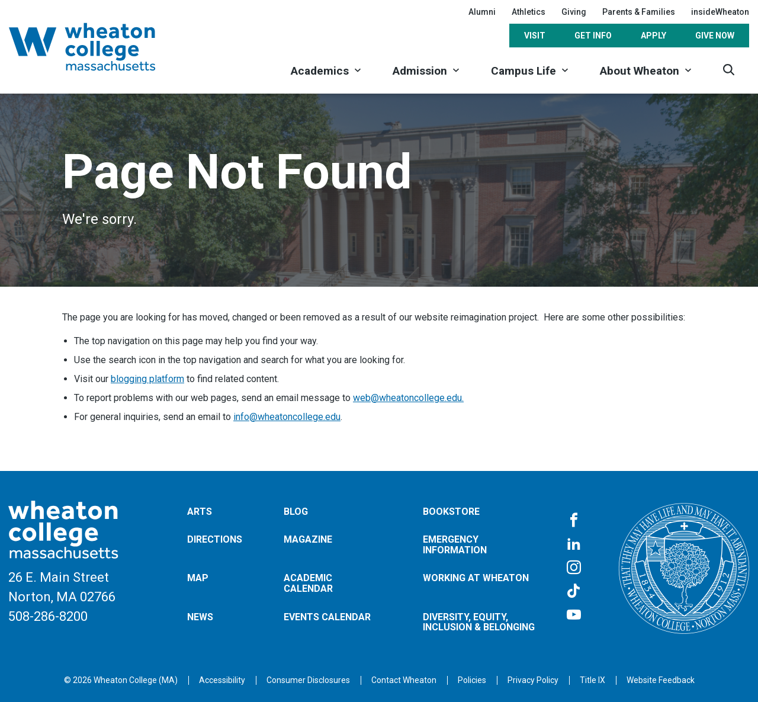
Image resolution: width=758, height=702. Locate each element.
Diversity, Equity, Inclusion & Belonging (479, 622)
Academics (320, 71)
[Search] (728, 69)
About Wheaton (639, 71)
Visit (534, 35)
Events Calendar (327, 617)
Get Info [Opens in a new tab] (593, 35)
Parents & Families (638, 12)
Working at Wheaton (476, 578)
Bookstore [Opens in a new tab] (451, 511)
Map (197, 578)
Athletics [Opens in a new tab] (528, 12)
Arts (199, 511)
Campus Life (523, 71)
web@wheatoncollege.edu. (408, 397)
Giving (573, 12)
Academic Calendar (308, 583)
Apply (653, 35)
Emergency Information (455, 545)
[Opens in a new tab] (404, 680)
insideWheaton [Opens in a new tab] (720, 12)
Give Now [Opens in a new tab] (714, 35)
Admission (420, 71)
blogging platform (147, 378)
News (200, 617)
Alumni (482, 12)
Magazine (308, 539)
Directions (214, 539)
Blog (296, 511)
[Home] (98, 47)
